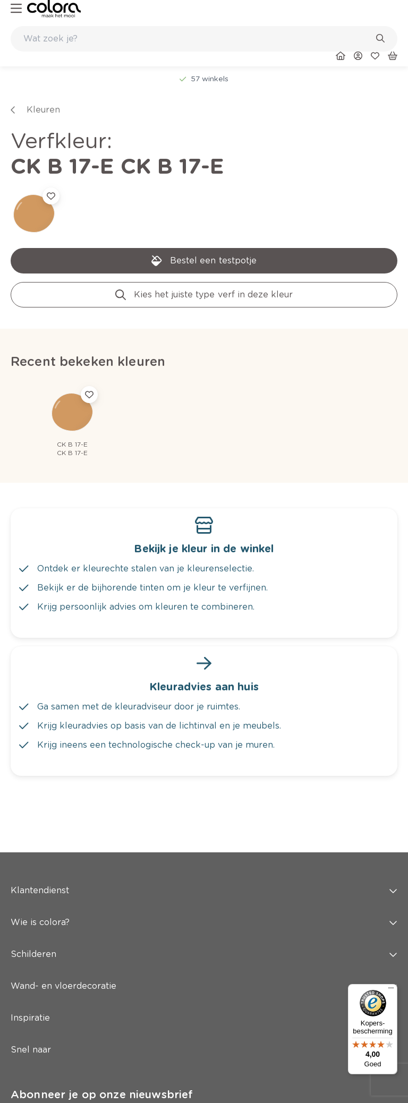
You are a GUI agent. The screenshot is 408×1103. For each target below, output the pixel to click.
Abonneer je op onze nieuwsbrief (102, 1094)
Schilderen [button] (204, 954)
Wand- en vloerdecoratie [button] (204, 986)
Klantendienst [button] (204, 890)
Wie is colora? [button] (204, 922)
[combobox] (204, 39)
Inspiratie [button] (204, 1018)
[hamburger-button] (16, 8)
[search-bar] (197, 38)
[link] (54, 9)
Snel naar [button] (204, 1050)
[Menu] (391, 990)
